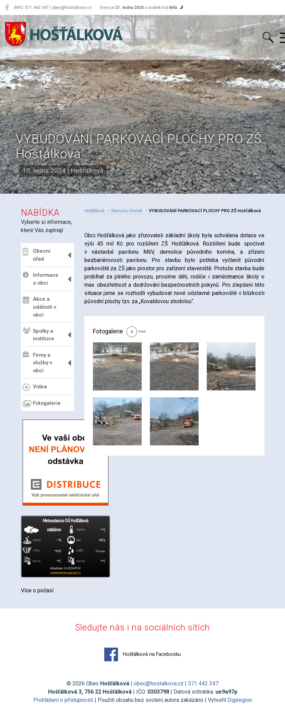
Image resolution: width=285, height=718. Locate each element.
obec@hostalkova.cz (158, 683)
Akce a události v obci (40, 307)
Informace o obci (40, 279)
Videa (35, 387)
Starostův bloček (126, 210)
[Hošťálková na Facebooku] (7, 7)
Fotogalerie (42, 404)
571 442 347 (203, 683)
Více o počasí (37, 590)
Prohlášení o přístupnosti (63, 700)
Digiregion (239, 700)
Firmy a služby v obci (37, 363)
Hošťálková (94, 210)
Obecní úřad (36, 255)
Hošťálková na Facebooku (142, 654)
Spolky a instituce (38, 335)
